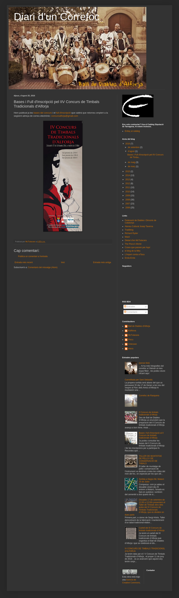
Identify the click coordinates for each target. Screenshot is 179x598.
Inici (63, 262)
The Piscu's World (133, 244)
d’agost (131, 151)
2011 (128, 187)
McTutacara (133, 335)
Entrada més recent (24, 262)
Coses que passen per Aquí (137, 247)
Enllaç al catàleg (132, 131)
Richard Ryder (131, 233)
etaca (130, 348)
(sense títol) (144, 363)
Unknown (132, 344)
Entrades (129, 306)
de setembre (134, 147)
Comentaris (130, 312)
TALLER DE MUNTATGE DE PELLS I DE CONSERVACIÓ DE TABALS (150, 460)
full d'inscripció (63, 112)
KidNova (132, 330)
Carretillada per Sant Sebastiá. (139, 380)
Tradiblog (129, 230)
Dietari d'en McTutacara (136, 240)
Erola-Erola (130, 258)
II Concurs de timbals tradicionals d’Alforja (148, 413)
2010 (128, 191)
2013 (128, 179)
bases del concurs (43, 112)
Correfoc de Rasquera (149, 395)
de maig (132, 162)
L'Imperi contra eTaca (134, 254)
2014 (128, 175)
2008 (128, 199)
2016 (128, 143)
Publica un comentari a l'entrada (33, 256)
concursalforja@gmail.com (64, 116)
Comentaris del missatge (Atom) (42, 267)
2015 (128, 171)
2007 (128, 203)
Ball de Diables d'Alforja (139, 326)
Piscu (130, 339)
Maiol (127, 237)
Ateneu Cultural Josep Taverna (139, 226)
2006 (128, 207)
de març (132, 166)
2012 (128, 183)
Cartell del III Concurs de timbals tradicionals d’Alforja (152, 529)
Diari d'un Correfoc (56, 16)
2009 (128, 195)
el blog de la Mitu (132, 251)
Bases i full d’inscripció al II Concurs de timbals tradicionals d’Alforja (151, 435)
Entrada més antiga (102, 262)
